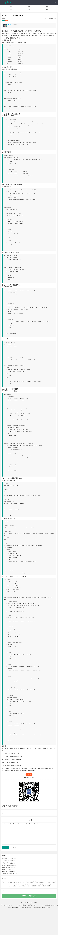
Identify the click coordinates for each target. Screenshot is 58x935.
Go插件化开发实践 (6, 893)
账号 (20, 909)
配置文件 (42, 906)
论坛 (44, 909)
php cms (41, 929)
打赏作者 (29, 798)
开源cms (53, 929)
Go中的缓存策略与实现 (7, 885)
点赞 (54, 906)
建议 (11, 9)
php (28, 909)
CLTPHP (4, 837)
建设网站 (21, 931)
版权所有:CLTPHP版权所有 (7, 929)
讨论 (29, 6)
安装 (23, 906)
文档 (9, 909)
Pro (15, 906)
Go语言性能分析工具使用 (8, 883)
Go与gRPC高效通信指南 (12, 829)
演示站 (48, 909)
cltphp (10, 906)
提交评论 (6, 871)
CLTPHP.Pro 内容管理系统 (29, 920)
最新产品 (24, 929)
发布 (37, 906)
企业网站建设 (28, 931)
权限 (32, 906)
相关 (47, 9)
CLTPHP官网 (18, 929)
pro (19, 906)
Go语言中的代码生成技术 (12, 831)
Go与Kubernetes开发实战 (8, 897)
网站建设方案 (15, 931)
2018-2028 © (34, 927)
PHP (24, 909)
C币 (28, 906)
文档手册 (30, 929)
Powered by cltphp (25, 927)
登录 (51, 2)
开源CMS (49, 906)
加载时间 (34, 909)
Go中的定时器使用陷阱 (7, 895)
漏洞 (39, 909)
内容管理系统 (47, 929)
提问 (47, 6)
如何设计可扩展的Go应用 (8, 889)
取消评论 (14, 871)
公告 (29, 9)
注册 (55, 2)
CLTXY (14, 909)
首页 (11, 6)
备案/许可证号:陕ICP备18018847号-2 (41, 931)
